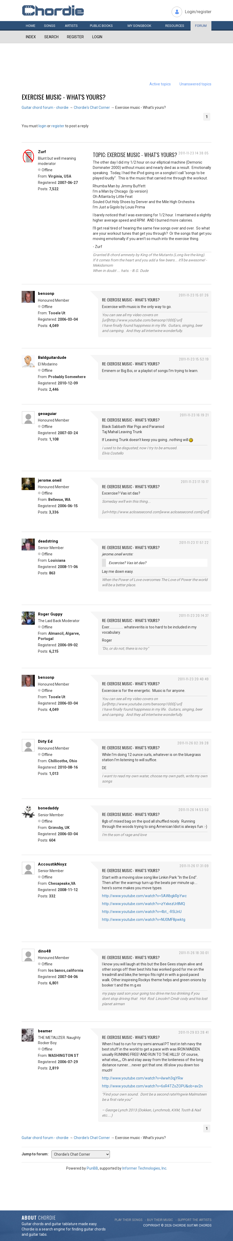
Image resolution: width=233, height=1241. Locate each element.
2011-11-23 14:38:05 (193, 153)
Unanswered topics (195, 84)
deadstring (48, 541)
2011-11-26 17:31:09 (194, 865)
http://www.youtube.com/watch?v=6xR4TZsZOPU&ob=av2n (152, 1086)
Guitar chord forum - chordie (45, 107)
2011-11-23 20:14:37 (194, 615)
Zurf (42, 151)
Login (97, 37)
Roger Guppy (50, 614)
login (42, 126)
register (57, 126)
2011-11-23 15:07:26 (194, 295)
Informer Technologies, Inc (144, 1168)
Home (30, 26)
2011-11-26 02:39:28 (193, 743)
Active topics (160, 84)
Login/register (198, 11)
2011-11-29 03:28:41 (193, 1032)
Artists (71, 26)
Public (101, 26)
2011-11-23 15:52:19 (194, 359)
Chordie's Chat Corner (92, 107)
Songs (49, 26)
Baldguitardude (52, 357)
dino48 (44, 951)
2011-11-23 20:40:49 (193, 679)
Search (51, 37)
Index (31, 37)
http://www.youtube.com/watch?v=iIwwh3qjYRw (142, 1078)
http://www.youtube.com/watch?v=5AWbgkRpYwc (144, 896)
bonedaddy (48, 808)
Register (75, 37)
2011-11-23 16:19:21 (194, 415)
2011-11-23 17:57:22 (194, 542)
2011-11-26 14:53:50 (193, 809)
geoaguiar (47, 413)
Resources (174, 26)
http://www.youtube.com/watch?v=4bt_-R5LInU (142, 912)
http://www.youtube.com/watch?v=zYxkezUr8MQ (143, 904)
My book (139, 26)
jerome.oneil (49, 480)
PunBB (92, 1168)
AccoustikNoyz (52, 864)
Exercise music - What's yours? (64, 96)
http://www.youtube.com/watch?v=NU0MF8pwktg (143, 919)
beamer (45, 1031)
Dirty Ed (45, 741)
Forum (201, 26)
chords (205, 1225)
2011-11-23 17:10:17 (195, 481)
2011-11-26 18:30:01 (194, 952)
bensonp (46, 293)
